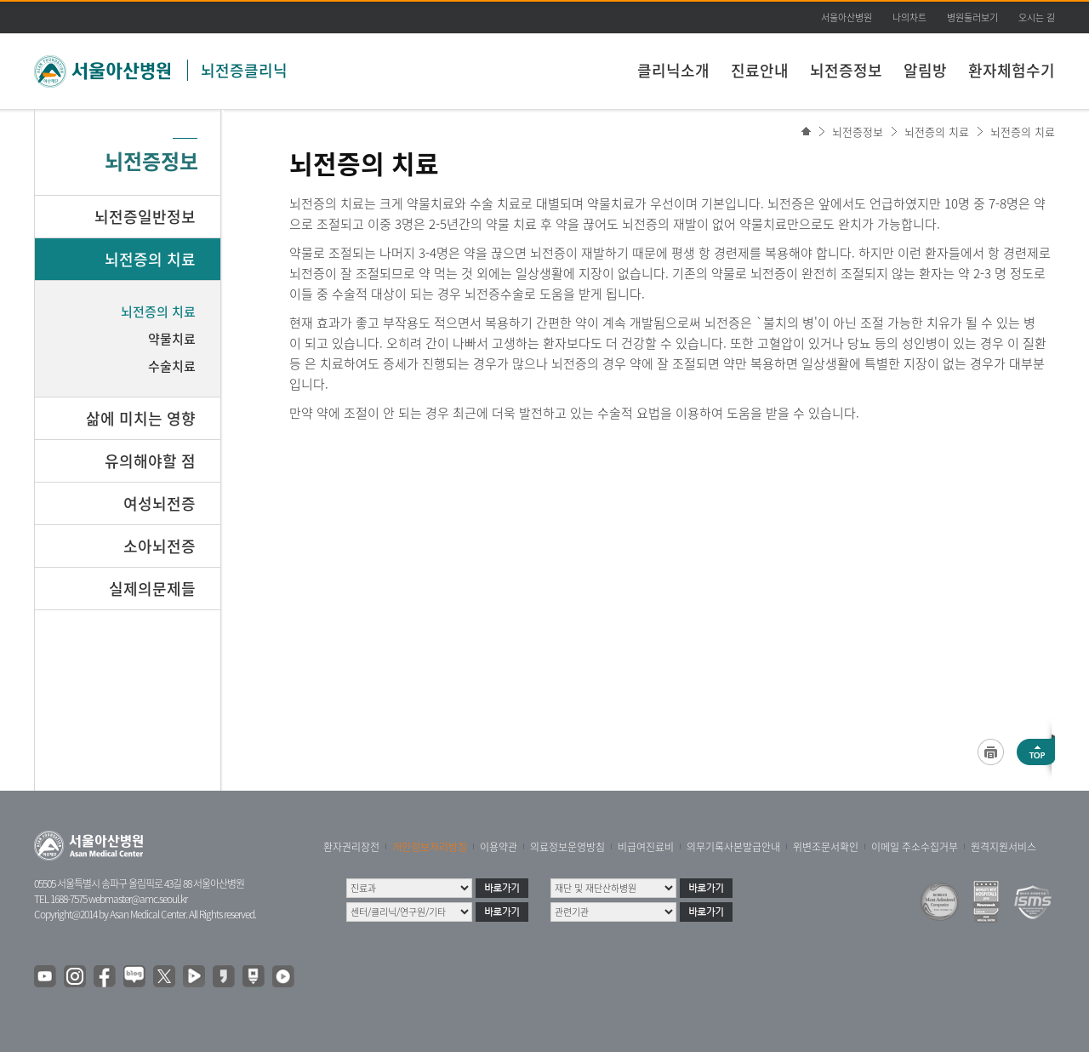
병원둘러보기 (972, 17)
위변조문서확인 (825, 847)
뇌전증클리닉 (244, 70)
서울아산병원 (846, 17)
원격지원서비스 (1003, 847)
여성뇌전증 (159, 503)
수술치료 (172, 366)
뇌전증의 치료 (936, 131)
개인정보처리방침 (429, 847)
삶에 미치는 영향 (141, 418)
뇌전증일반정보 (145, 216)
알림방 (925, 70)
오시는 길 (1036, 17)
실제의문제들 (152, 588)
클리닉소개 (673, 70)
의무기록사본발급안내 (733, 847)
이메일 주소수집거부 (914, 847)
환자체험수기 (1011, 70)
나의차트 (909, 17)
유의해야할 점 (150, 460)
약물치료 (172, 338)
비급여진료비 (646, 847)
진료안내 (760, 70)
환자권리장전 (351, 847)
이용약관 (498, 847)
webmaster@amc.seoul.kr (137, 898)
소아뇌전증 (159, 546)
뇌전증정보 (846, 70)
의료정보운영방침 (567, 847)
